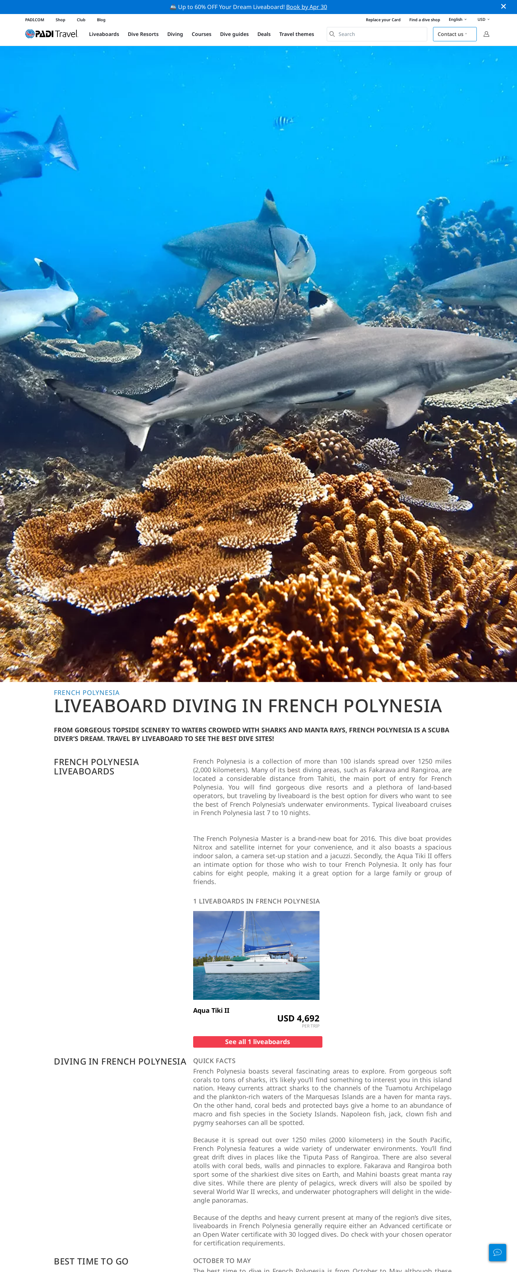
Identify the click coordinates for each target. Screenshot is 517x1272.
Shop (60, 19)
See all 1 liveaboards (257, 1041)
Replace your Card (383, 19)
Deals (264, 34)
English (459, 19)
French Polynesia (87, 692)
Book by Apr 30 (306, 7)
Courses (201, 34)
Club (81, 19)
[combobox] (377, 34)
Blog (101, 19)
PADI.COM (34, 19)
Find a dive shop (424, 19)
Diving (175, 34)
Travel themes (296, 34)
